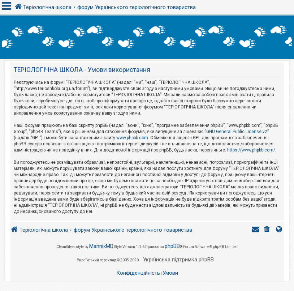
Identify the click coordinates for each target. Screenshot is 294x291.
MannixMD (101, 246)
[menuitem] (267, 230)
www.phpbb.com (132, 137)
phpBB (172, 246)
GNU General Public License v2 (236, 131)
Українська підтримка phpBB (178, 259)
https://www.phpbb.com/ (251, 150)
